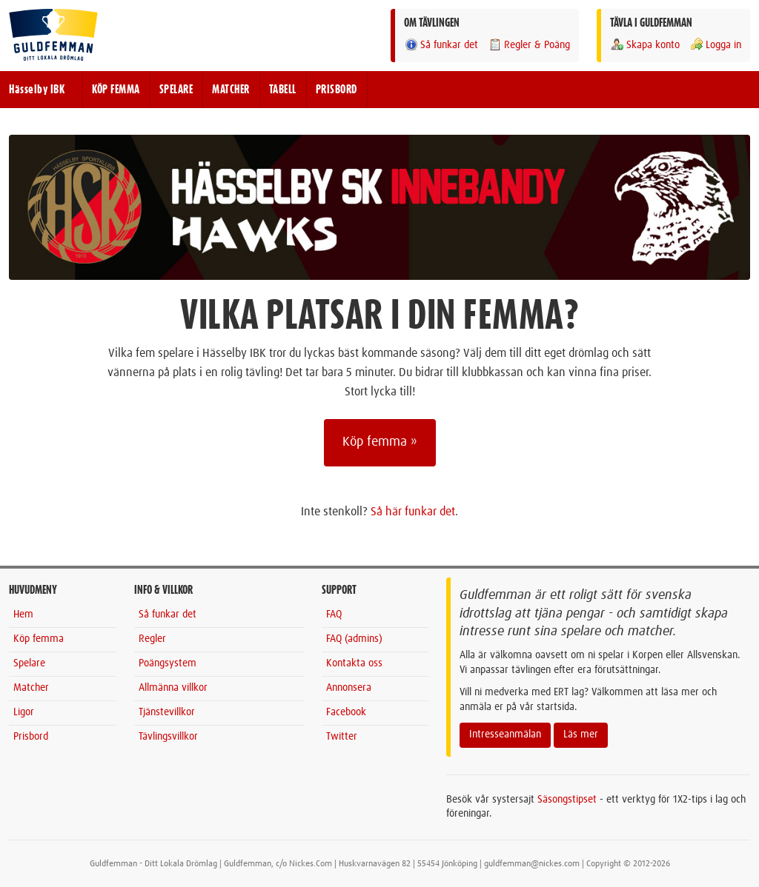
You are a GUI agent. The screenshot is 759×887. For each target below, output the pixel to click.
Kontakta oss (354, 663)
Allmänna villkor (173, 688)
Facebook (346, 712)
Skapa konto (645, 45)
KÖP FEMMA (116, 89)
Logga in (715, 45)
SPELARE (176, 89)
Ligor (23, 712)
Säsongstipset (567, 799)
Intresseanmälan (505, 734)
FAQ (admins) (354, 639)
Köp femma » (379, 442)
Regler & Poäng (529, 45)
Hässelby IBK (36, 89)
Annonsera (348, 688)
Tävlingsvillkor (168, 737)
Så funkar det (441, 45)
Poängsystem (167, 663)
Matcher (31, 688)
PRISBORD (336, 89)
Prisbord (30, 737)
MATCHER (231, 89)
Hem (23, 614)
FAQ (334, 614)
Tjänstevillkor (167, 712)
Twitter (341, 737)
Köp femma (38, 639)
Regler (152, 639)
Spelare (29, 663)
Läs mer (580, 734)
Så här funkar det (413, 512)
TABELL (282, 89)
